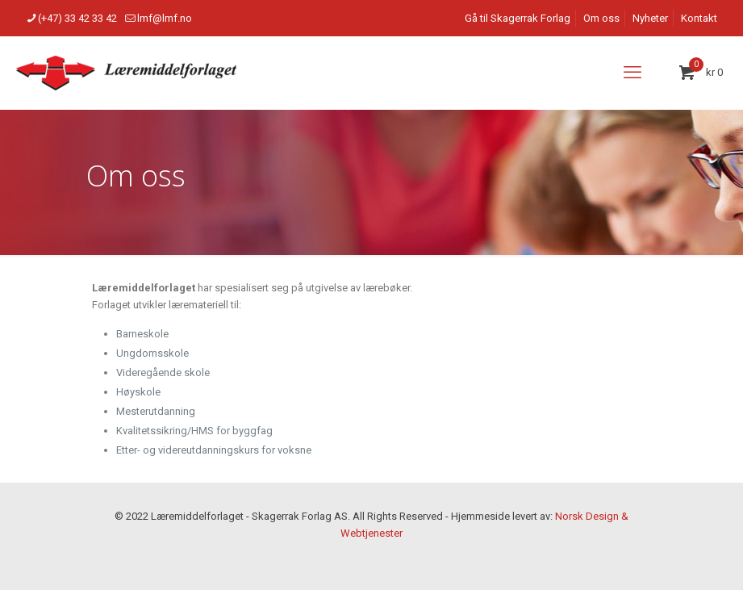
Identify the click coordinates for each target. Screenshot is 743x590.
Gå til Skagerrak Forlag (517, 18)
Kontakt (699, 18)
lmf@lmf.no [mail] (164, 18)
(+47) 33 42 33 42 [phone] (77, 18)
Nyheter (650, 18)
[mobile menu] (632, 72)
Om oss (601, 18)
